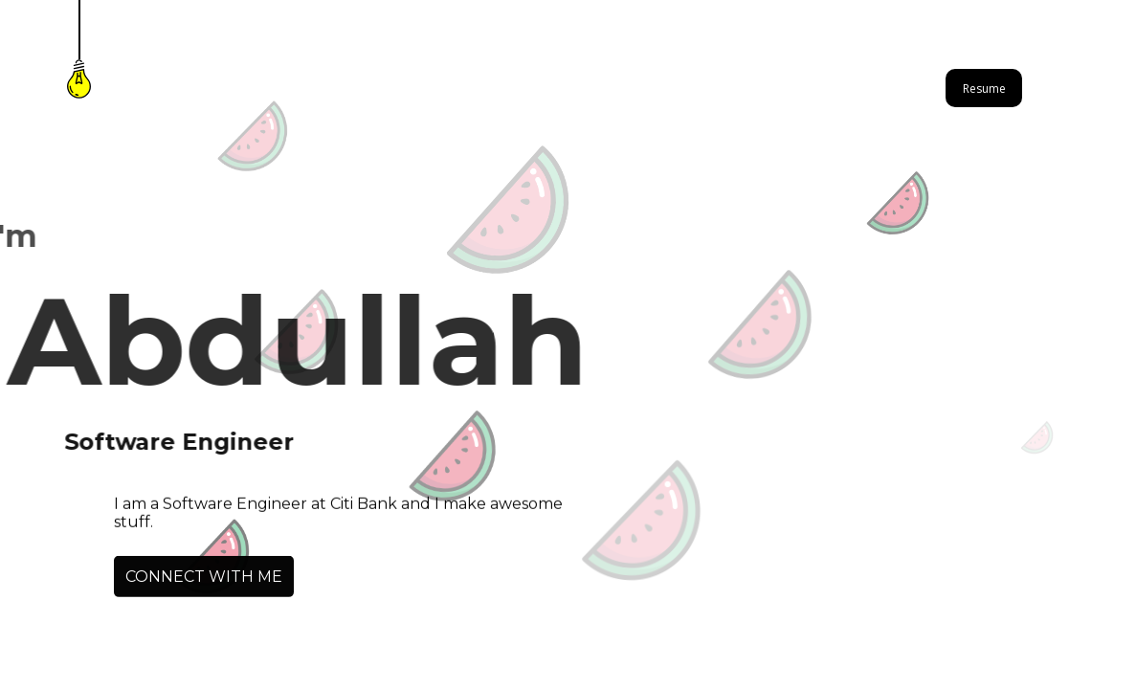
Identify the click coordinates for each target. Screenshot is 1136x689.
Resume (984, 88)
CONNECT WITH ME (203, 577)
